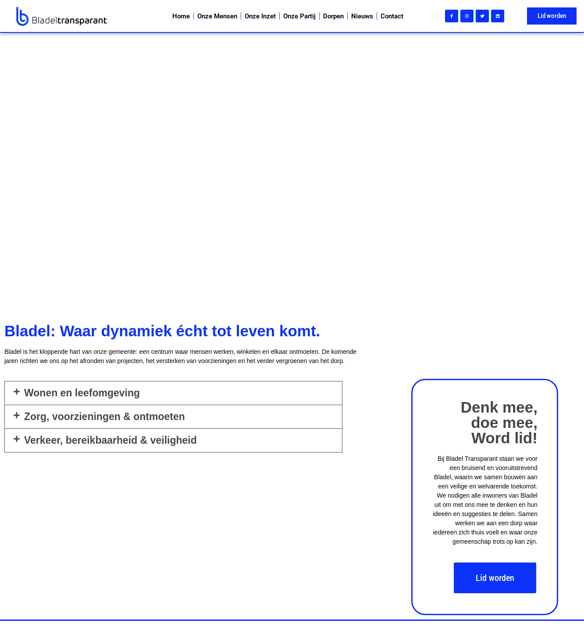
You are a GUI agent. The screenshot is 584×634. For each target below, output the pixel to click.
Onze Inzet (260, 16)
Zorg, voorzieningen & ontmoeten (104, 416)
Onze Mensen (217, 16)
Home (181, 16)
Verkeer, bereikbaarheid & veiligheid (110, 440)
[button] (173, 393)
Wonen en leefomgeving (82, 393)
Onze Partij (299, 16)
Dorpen (333, 16)
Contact (392, 16)
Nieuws (362, 16)
